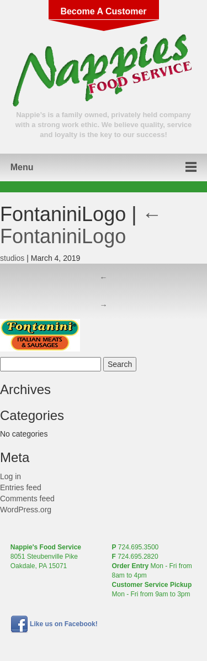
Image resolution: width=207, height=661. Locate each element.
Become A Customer (103, 11)
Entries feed (20, 487)
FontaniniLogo (81, 225)
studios (12, 258)
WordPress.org (25, 509)
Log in (10, 476)
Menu (22, 167)
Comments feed (27, 498)
